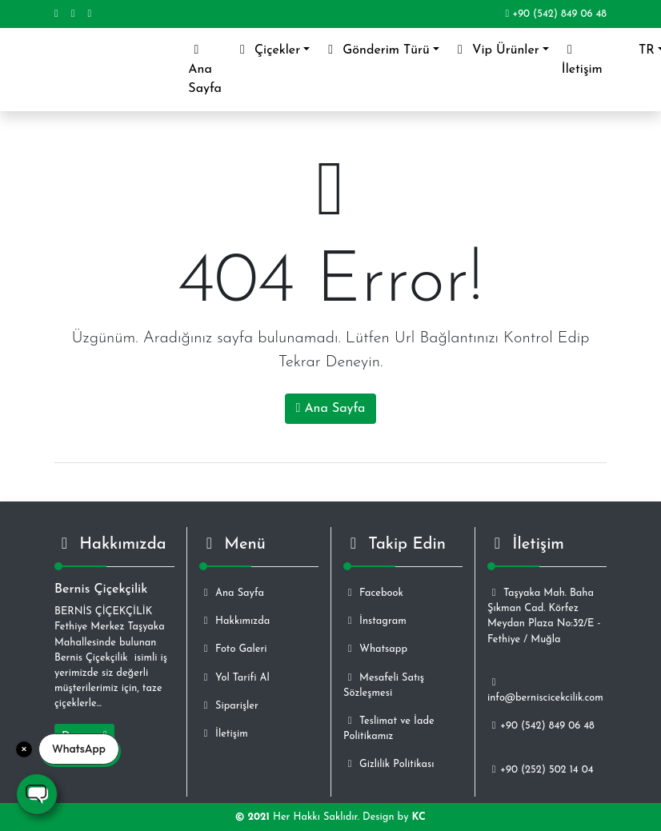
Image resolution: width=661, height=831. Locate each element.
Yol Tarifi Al (234, 678)
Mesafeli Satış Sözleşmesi (383, 685)
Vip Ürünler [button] (495, 50)
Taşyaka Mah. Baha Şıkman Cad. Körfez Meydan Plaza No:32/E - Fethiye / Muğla (543, 616)
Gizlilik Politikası (388, 764)
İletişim (582, 59)
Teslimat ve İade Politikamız (389, 728)
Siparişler (228, 706)
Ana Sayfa (208, 69)
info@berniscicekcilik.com (545, 690)
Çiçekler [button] (267, 50)
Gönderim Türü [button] (376, 50)
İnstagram (375, 621)
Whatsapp (375, 649)
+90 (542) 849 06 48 (556, 14)
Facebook (373, 593)
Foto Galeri (233, 649)
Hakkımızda (234, 621)
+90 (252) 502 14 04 (540, 770)
